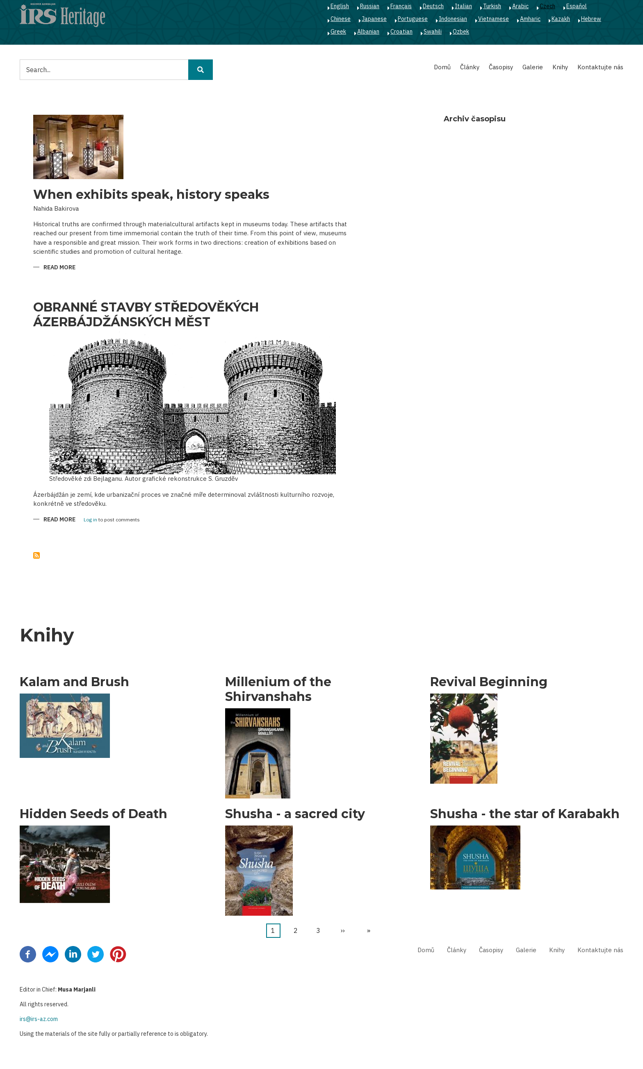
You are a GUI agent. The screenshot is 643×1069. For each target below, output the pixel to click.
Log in (90, 520)
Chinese (341, 19)
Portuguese (413, 19)
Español (576, 6)
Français (401, 6)
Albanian (368, 31)
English (340, 6)
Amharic (530, 19)
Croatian (401, 31)
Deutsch (433, 6)
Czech (547, 6)
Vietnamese (493, 19)
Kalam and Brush (74, 682)
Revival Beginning (488, 682)
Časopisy (501, 67)
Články (469, 67)
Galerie (532, 67)
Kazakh (561, 19)
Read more (59, 267)
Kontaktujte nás (600, 67)
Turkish (492, 6)
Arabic (520, 6)
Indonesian (453, 19)
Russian (369, 6)
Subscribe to (36, 555)
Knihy (560, 67)
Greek (338, 31)
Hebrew (591, 19)
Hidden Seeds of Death (93, 814)
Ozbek (461, 31)
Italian (463, 6)
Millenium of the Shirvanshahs (278, 689)
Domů (442, 67)
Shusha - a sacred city (295, 814)
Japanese (374, 19)
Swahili (433, 31)
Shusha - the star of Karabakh (525, 814)
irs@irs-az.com (39, 1019)
